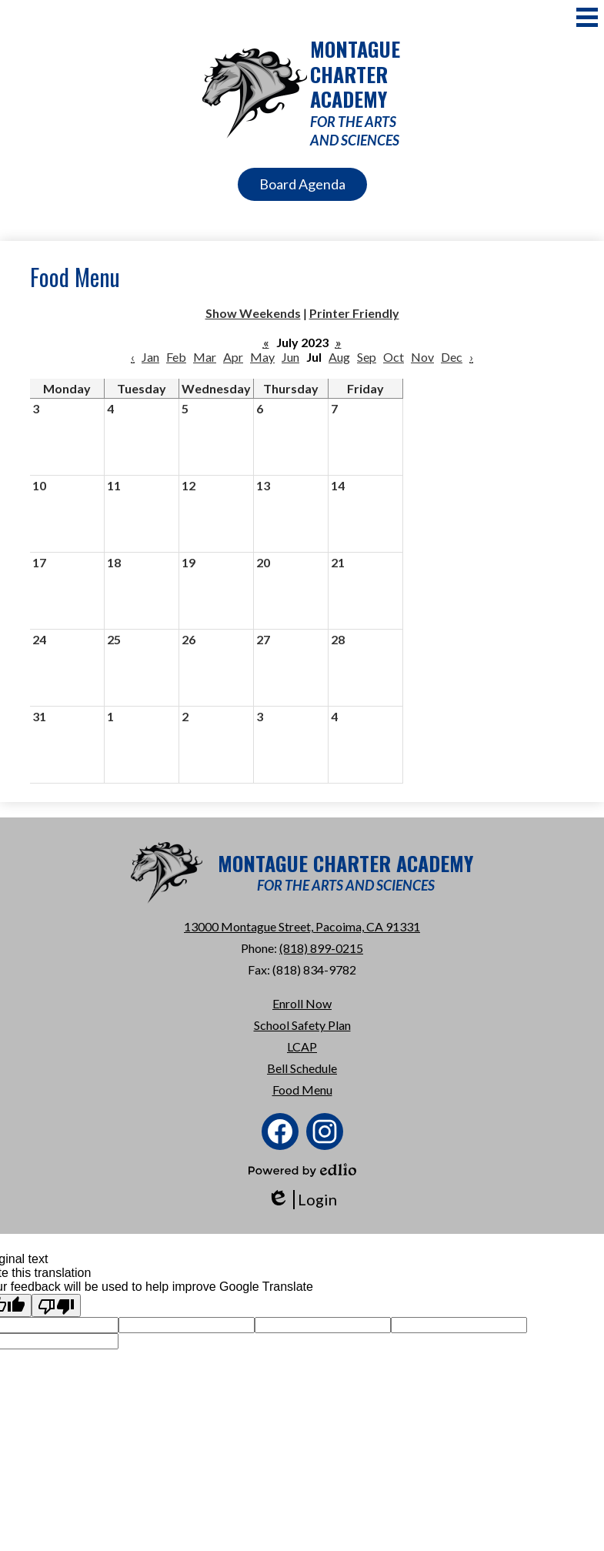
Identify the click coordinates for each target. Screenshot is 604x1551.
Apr (233, 356)
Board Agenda (302, 183)
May (262, 356)
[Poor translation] (56, 1305)
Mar (204, 356)
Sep (366, 356)
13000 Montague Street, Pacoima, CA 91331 (302, 926)
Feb (176, 356)
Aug (339, 356)
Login (302, 1199)
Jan (150, 356)
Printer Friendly (354, 313)
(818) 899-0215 (321, 948)
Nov (422, 356)
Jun (290, 356)
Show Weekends (253, 313)
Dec (451, 356)
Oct (393, 356)
